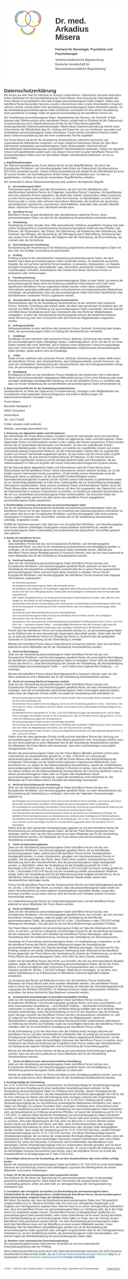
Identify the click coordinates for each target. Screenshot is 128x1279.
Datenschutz (113, 1269)
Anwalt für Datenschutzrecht (45, 1257)
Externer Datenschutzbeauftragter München (81, 1254)
